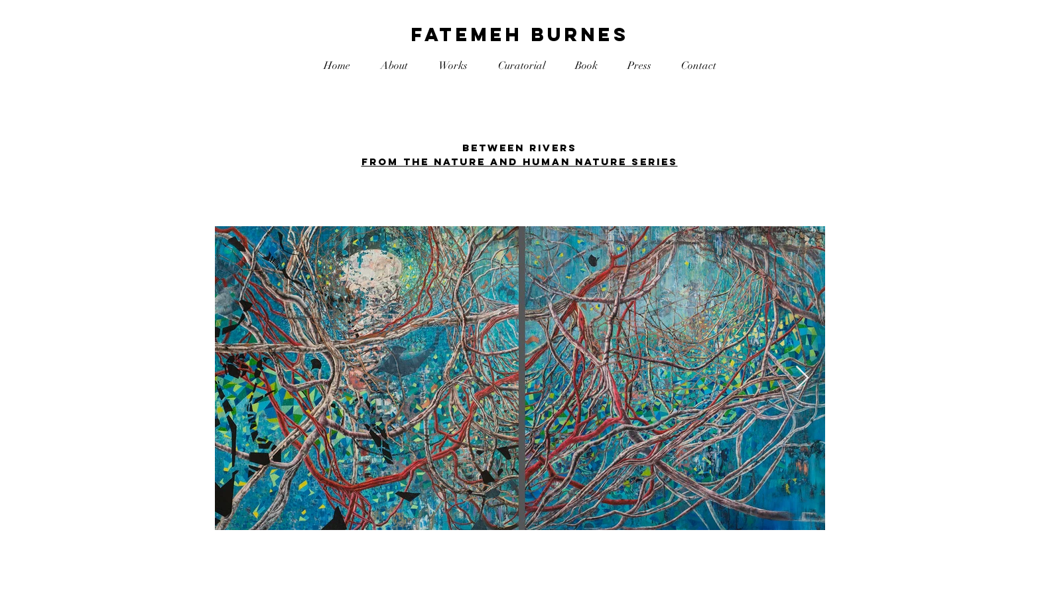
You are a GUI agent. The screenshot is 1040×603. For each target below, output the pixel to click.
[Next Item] (802, 378)
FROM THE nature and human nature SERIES (519, 161)
